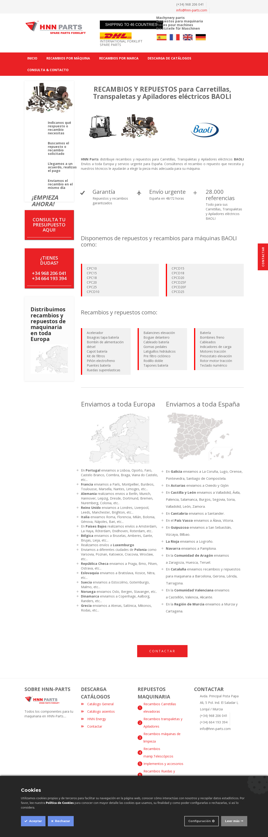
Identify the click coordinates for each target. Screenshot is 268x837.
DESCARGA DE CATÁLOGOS (169, 58)
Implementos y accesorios (163, 763)
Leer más (232, 821)
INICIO (32, 58)
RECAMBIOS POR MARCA (119, 58)
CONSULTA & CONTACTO (48, 70)
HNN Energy (93, 719)
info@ (191, 10)
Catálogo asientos (98, 711)
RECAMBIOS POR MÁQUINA (68, 58)
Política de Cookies (60, 803)
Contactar (162, 651)
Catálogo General (97, 704)
